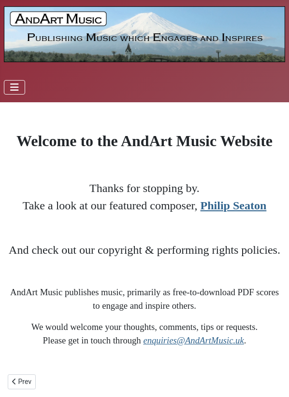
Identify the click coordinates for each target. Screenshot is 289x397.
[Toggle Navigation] (14, 87)
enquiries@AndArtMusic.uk (193, 340)
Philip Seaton (234, 205)
